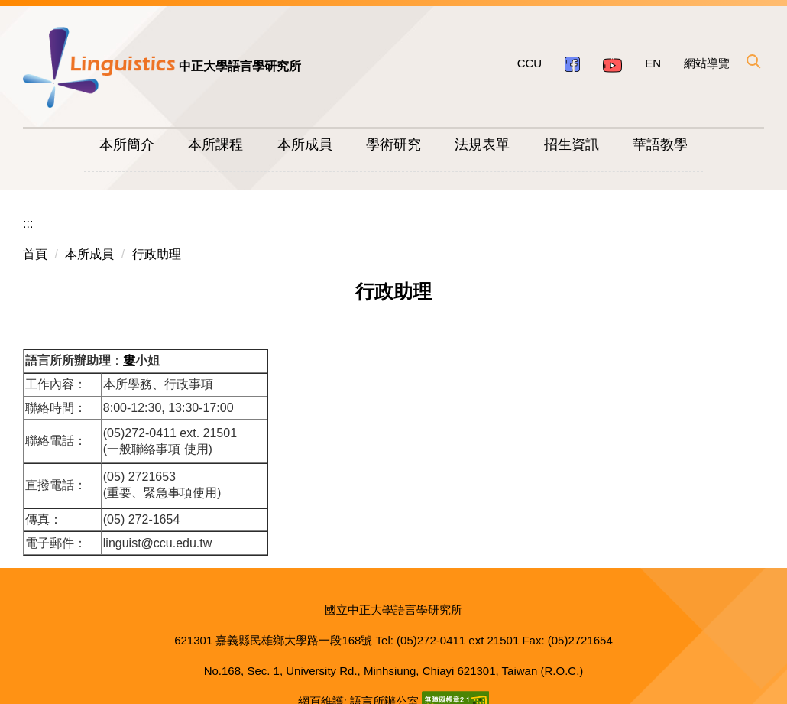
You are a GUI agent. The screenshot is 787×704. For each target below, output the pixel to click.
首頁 (35, 235)
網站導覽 (707, 63)
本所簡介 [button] (126, 144)
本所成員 (89, 235)
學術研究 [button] (393, 144)
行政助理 (156, 235)
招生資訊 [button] (571, 144)
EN (653, 63)
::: (28, 205)
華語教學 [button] (660, 144)
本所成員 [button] (304, 144)
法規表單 (482, 144)
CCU (529, 63)
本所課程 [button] (215, 144)
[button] (752, 61)
